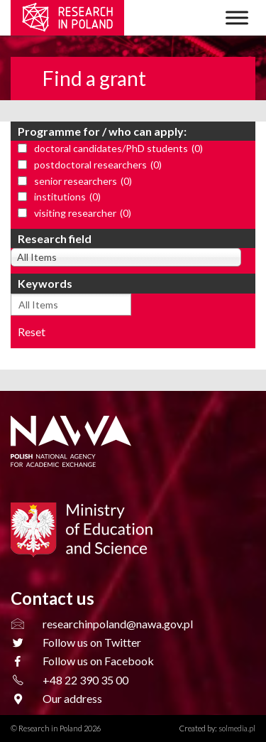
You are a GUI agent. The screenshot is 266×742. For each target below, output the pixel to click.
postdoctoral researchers (98, 165)
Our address (72, 698)
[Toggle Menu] (237, 17)
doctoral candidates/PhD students (118, 149)
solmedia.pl (236, 728)
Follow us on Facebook (98, 660)
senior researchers (83, 181)
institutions (67, 197)
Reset (31, 331)
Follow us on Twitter (92, 642)
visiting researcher (82, 213)
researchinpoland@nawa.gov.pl (118, 623)
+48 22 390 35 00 (85, 680)
